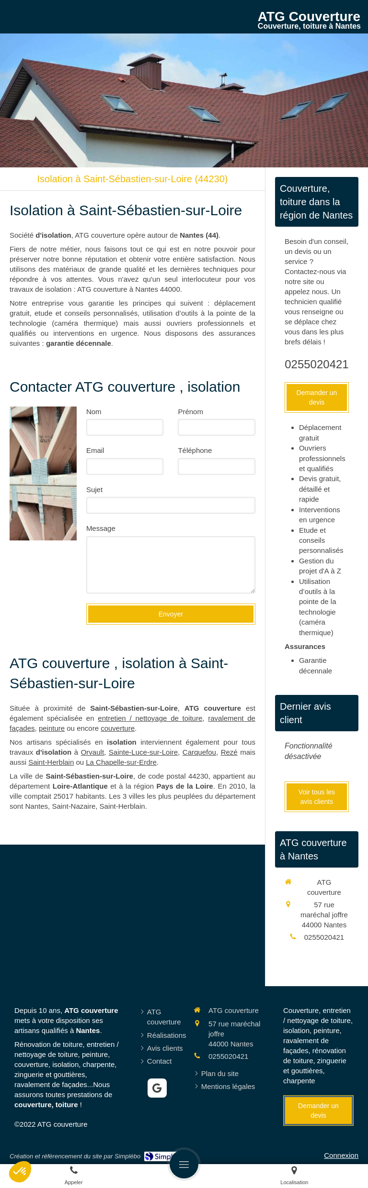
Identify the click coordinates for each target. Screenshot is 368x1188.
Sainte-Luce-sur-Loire (143, 752)
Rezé (229, 752)
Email (95, 450)
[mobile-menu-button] (184, 1164)
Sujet (94, 489)
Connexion (341, 1155)
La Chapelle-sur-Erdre (121, 762)
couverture (118, 728)
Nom (94, 411)
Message (100, 528)
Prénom (190, 411)
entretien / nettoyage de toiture (150, 718)
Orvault (92, 752)
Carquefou (199, 752)
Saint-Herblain (51, 762)
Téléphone (195, 450)
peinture (52, 728)
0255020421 (316, 364)
